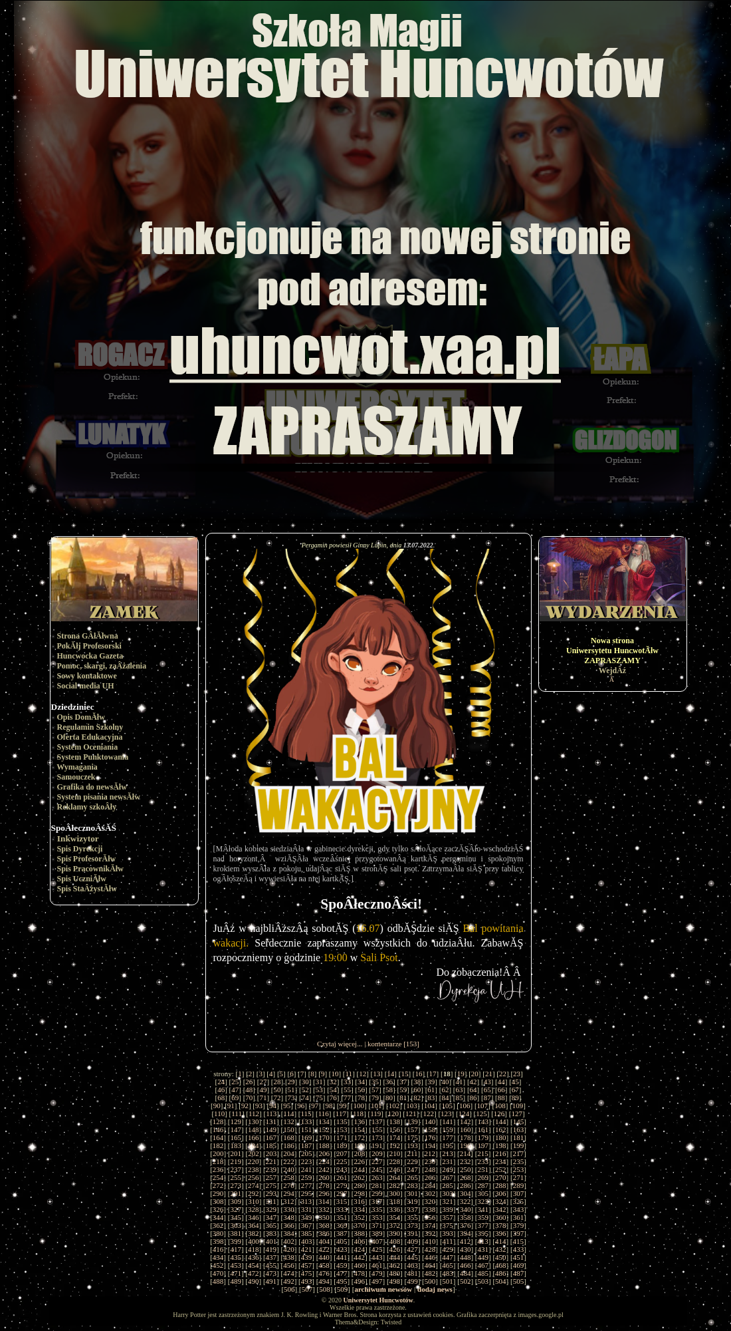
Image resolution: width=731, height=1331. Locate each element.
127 (516, 1113)
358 (465, 1217)
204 (288, 1153)
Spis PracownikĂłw (90, 868)
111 (236, 1113)
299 (377, 1193)
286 (465, 1185)
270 (500, 1177)
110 (219, 1113)
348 (288, 1217)
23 (516, 1074)
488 (218, 1281)
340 (465, 1209)
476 (324, 1273)
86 (473, 1098)
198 (500, 1145)
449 (483, 1257)
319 (412, 1201)
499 (412, 1281)
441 (342, 1257)
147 (235, 1129)
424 (359, 1249)
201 (236, 1153)
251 (483, 1169)
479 (377, 1273)
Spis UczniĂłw (81, 878)
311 (271, 1201)
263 (377, 1177)
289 (518, 1185)
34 (361, 1082)
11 (349, 1074)
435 (235, 1257)
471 (235, 1273)
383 (271, 1233)
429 (447, 1249)
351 (342, 1217)
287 (483, 1185)
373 (412, 1225)
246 (395, 1169)
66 (501, 1090)
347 (271, 1217)
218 (218, 1161)
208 (360, 1153)
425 (377, 1249)
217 (518, 1153)
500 (430, 1281)
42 (473, 1082)
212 (430, 1153)
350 (324, 1217)
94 (272, 1105)
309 (236, 1201)
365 (271, 1225)
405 (342, 1241)
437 (271, 1257)
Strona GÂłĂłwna (87, 636)
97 (314, 1105)
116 (323, 1113)
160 (465, 1129)
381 (235, 1233)
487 (518, 1273)
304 (465, 1193)
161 (483, 1129)
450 (500, 1257)
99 (342, 1105)
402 (288, 1241)
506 (289, 1289)
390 (395, 1233)
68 (221, 1098)
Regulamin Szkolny (90, 727)
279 (342, 1185)
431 (483, 1249)
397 (518, 1233)
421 (306, 1249)
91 (231, 1105)
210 (395, 1153)
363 (235, 1225)
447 (447, 1257)
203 (271, 1153)
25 (235, 1082)
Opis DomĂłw (81, 717)
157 (412, 1129)
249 (447, 1169)
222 (288, 1161)
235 (518, 1161)
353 (377, 1217)
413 (482, 1241)
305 (483, 1193)
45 (515, 1082)
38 (417, 1082)
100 (359, 1105)
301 (412, 1193)
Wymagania (77, 767)
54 (333, 1090)
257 (271, 1177)
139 (412, 1121)
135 (342, 1121)
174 (395, 1137)
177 (447, 1137)
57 (375, 1090)
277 (306, 1185)
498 (395, 1281)
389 (377, 1233)
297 (342, 1193)
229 (412, 1161)
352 (359, 1217)
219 (235, 1161)
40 (445, 1082)
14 (390, 1074)
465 (447, 1265)
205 (306, 1153)
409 (412, 1241)
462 (395, 1265)
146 (218, 1129)
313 (306, 1201)
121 (411, 1113)
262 (359, 1177)
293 (271, 1193)
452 (218, 1265)
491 (271, 1281)
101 (376, 1105)
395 (483, 1233)
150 (288, 1129)
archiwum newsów (383, 1289)
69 (235, 1098)
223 (306, 1161)
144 (500, 1121)
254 (218, 1177)
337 (412, 1209)
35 (375, 1082)
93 (258, 1105)
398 (218, 1241)
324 (500, 1201)
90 (217, 1105)
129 (235, 1121)
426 (395, 1249)
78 (361, 1098)
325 (518, 1201)
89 (515, 1098)
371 (377, 1225)
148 (253, 1129)
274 (253, 1185)
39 (431, 1082)
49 (262, 1090)
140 (430, 1121)
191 (377, 1145)
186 (288, 1145)
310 (253, 1201)
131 (271, 1121)
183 (235, 1145)
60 (417, 1090)
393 (447, 1233)
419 (271, 1249)
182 (218, 1145)
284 (430, 1185)
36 (389, 1082)
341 (483, 1209)
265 (412, 1177)
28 (276, 1082)
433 (518, 1249)
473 (271, 1273)
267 (447, 1177)
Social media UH (85, 685)
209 (377, 1153)
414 (500, 1241)
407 (377, 1241)
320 (430, 1201)
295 (306, 1193)
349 (306, 1217)
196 (465, 1145)
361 (518, 1217)
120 (393, 1113)
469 (518, 1265)
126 (499, 1113)
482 (430, 1273)
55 (347, 1090)
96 (300, 1105)
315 (342, 1201)
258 (288, 1177)
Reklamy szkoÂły (87, 807)
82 (417, 1098)
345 (235, 1217)
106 (464, 1105)
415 (518, 1241)
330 (288, 1209)
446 (430, 1257)
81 (403, 1098)
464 (430, 1265)
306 (500, 1193)
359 (483, 1217)
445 (412, 1257)
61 (431, 1090)
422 (324, 1249)
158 (430, 1129)
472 (253, 1273)
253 (518, 1169)
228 (395, 1161)
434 (218, 1257)
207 (342, 1153)
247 (412, 1169)
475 (306, 1273)
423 (342, 1249)
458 (324, 1265)
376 (465, 1225)
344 (218, 1217)
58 (389, 1090)
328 (253, 1209)
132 (288, 1121)
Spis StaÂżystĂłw (87, 888)
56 (361, 1090)
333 (342, 1209)
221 (271, 1161)
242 (324, 1169)
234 (500, 1161)
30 (305, 1082)
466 (465, 1265)
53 (319, 1090)
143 (483, 1121)
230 (430, 1161)
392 (430, 1233)
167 (271, 1137)
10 (334, 1074)
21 (488, 1074)
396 (500, 1233)
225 (342, 1161)
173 (377, 1137)
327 (235, 1209)
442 (359, 1257)
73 (291, 1098)
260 (324, 1177)
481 (412, 1273)
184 (253, 1145)
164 (218, 1137)
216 (500, 1153)
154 (359, 1129)
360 (500, 1217)
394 (465, 1233)
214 (465, 1153)
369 (342, 1225)
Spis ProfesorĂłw (86, 858)
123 (446, 1113)
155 (377, 1129)
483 (447, 1273)
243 (342, 1169)
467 (483, 1265)
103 (411, 1105)
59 (403, 1090)
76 (333, 1098)
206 (324, 1153)
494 (324, 1281)
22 (502, 1074)
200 (218, 1153)
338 (430, 1209)
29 (291, 1082)
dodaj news (435, 1289)
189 (342, 1145)
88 (501, 1098)
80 (389, 1098)
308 (218, 1201)
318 (394, 1201)
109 (518, 1105)
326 (218, 1209)
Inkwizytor (78, 838)
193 (412, 1145)
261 (342, 1177)
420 (288, 1249)
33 (347, 1082)
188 (324, 1145)
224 (324, 1161)
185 (271, 1145)
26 (249, 1082)
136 (359, 1121)
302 (430, 1193)
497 (377, 1281)
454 (253, 1265)
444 (395, 1257)
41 (459, 1082)
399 (236, 1241)
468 (500, 1265)
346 (253, 1217)
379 (518, 1225)
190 (359, 1145)
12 (362, 1074)
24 (221, 1082)
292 (253, 1193)
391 (412, 1233)
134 (324, 1121)
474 (288, 1273)
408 (395, 1241)
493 (306, 1281)
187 (306, 1145)
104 (429, 1105)
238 (253, 1169)
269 (483, 1177)
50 (276, 1090)
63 (459, 1090)
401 (271, 1241)
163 (518, 1129)
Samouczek (76, 777)
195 (447, 1145)
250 (465, 1169)
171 (342, 1137)
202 (253, 1153)
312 (288, 1201)
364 (253, 1225)
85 (459, 1098)
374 (430, 1225)
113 (271, 1113)
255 (235, 1177)
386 (324, 1233)
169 (306, 1137)
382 (253, 1233)
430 (465, 1249)
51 (291, 1090)
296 (324, 1193)
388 (359, 1233)
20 (474, 1074)
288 (500, 1185)
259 (306, 1177)
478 (359, 1273)
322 (465, 1201)
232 (465, 1161)
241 (306, 1169)
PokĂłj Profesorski (89, 646)
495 (342, 1281)
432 (500, 1249)
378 (500, 1225)
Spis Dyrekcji (80, 848)
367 (306, 1225)
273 (235, 1185)
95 (286, 1105)
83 (431, 1098)
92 (245, 1105)
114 (288, 1113)
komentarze (384, 1044)
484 (465, 1273)
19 (461, 1074)
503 (483, 1281)
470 (218, 1273)
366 (288, 1225)
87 (487, 1098)
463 (412, 1265)
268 (465, 1177)
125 (481, 1113)
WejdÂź (612, 670)
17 (433, 1074)
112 (254, 1113)
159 (447, 1129)
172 (359, 1137)
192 (395, 1145)
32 (333, 1082)
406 (360, 1241)
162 (500, 1129)
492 (288, 1281)
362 (218, 1225)
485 (483, 1273)
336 (395, 1209)
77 (347, 1098)
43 (487, 1082)
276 (288, 1185)
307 (518, 1193)
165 (235, 1137)
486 (500, 1273)
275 (271, 1185)
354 (395, 1217)
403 (306, 1241)
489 (235, 1281)
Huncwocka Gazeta (90, 656)
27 (262, 1082)
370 (359, 1225)
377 (483, 1225)
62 (445, 1090)
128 (218, 1121)
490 (253, 1281)
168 (288, 1137)
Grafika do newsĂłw (92, 787)
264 (395, 1177)
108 (500, 1105)
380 (218, 1233)
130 (253, 1121)
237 (235, 1169)
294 (288, 1193)
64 (473, 1090)
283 (412, 1185)
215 (482, 1153)
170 (324, 1137)
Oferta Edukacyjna (90, 737)
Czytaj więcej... (339, 1044)
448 (465, 1257)
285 (447, 1185)
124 (464, 1113)
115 (306, 1113)
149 (271, 1129)
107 (482, 1105)
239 (271, 1169)
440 (324, 1257)
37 (403, 1082)
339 (447, 1209)
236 (218, 1169)
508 (324, 1289)
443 (377, 1257)
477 (342, 1273)
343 (518, 1209)
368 (324, 1225)
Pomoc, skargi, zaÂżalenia (102, 665)
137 (377, 1121)
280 (359, 1185)
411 (448, 1241)
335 (377, 1209)
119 (375, 1113)
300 (395, 1193)
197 (483, 1145)
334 (359, 1209)
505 (518, 1281)
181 (518, 1137)
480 (395, 1273)
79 (375, 1098)
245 (377, 1169)
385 (306, 1233)
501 (447, 1281)
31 (319, 1082)
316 (359, 1201)
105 (447, 1105)
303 (447, 1193)
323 (482, 1201)
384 (288, 1233)
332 (324, 1209)
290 (218, 1193)
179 (483, 1137)
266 (430, 1177)
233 (483, 1161)
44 (501, 1082)
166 (253, 1137)
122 (429, 1113)
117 (341, 1113)
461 (377, 1265)
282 (395, 1185)
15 (404, 1074)
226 (359, 1161)
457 (306, 1265)
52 (305, 1090)
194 (430, 1145)
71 (262, 1098)
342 (500, 1209)
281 (377, 1185)
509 (342, 1289)
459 (342, 1265)
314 (324, 1201)
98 (328, 1105)
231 (447, 1161)
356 (430, 1217)
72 (276, 1098)
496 (359, 1281)
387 (342, 1233)
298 (359, 1193)
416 (218, 1249)
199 (518, 1145)
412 (465, 1241)
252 (500, 1169)
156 (395, 1129)
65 (487, 1090)
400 (253, 1241)
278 (324, 1185)
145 (518, 1121)
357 (447, 1217)
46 (221, 1090)
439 (306, 1257)
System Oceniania (87, 747)
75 (319, 1098)
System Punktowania (93, 757)
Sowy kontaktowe (87, 675)
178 (465, 1137)
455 (271, 1265)
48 (249, 1090)
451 (518, 1257)
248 (430, 1169)
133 (306, 1121)
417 (235, 1249)
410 (430, 1241)
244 (359, 1169)
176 (430, 1137)
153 (342, 1129)
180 (500, 1137)
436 (253, 1257)
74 (305, 1098)
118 (358, 1113)
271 (518, 1177)
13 (376, 1074)
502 (465, 1281)
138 (395, 1121)
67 (515, 1090)
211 (412, 1153)
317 (377, 1201)
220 (253, 1161)
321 (447, 1201)
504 (500, 1281)
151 (306, 1129)
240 (288, 1169)
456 (288, 1265)
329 (271, 1209)
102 (394, 1105)
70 (249, 1098)
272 (218, 1185)
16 (419, 1074)
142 (465, 1121)
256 (253, 1177)
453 (235, 1265)
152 (324, 1129)
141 (447, 1121)
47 (235, 1090)
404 (324, 1241)
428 (430, 1249)
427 (412, 1249)
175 (412, 1137)
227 (377, 1161)
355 (412, 1217)
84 (445, 1098)
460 (359, 1265)
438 (288, 1257)
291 (235, 1193)
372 (395, 1225)
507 (307, 1289)
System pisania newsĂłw (98, 797)
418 (253, 1249)
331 (306, 1209)
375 (447, 1225)
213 (447, 1153)
